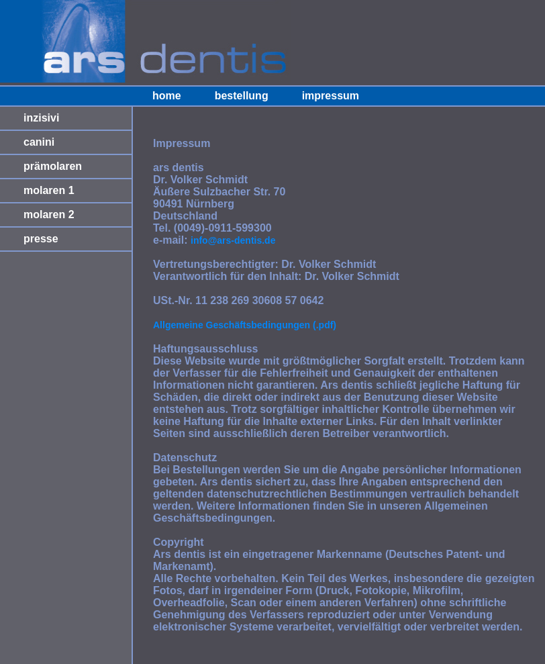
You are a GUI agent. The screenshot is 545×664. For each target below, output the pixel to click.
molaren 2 (49, 214)
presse (40, 238)
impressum (330, 95)
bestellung (241, 95)
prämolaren (52, 166)
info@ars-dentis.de (233, 240)
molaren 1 (49, 190)
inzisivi (41, 118)
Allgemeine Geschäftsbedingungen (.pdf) (244, 325)
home (166, 95)
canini (38, 142)
